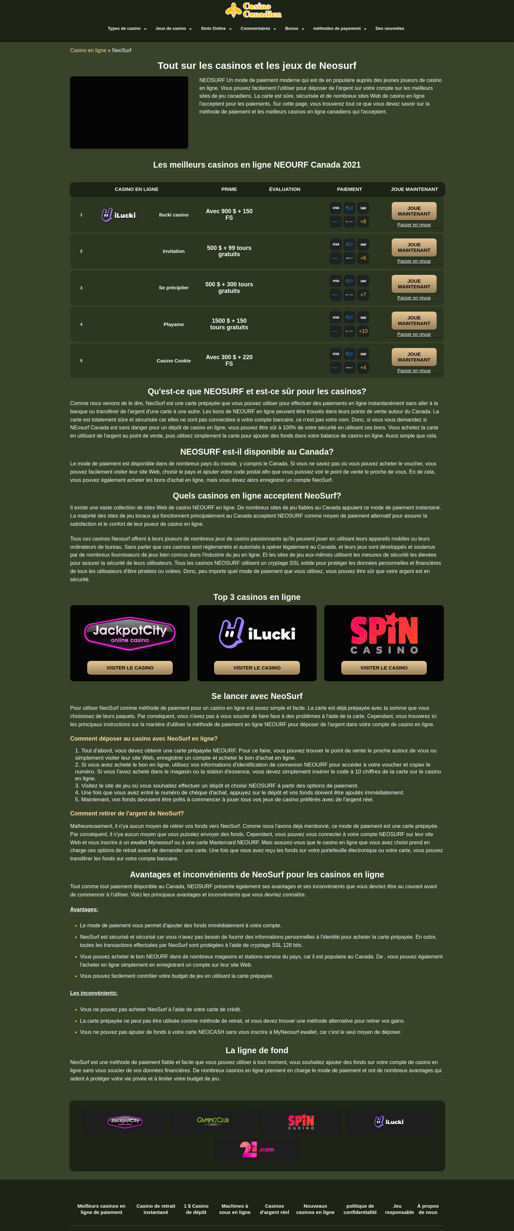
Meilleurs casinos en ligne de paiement (101, 1182)
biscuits (105, 1215)
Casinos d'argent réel (274, 1182)
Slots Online (216, 28)
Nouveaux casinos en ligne (315, 1182)
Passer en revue (414, 224)
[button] (130, 643)
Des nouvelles (385, 28)
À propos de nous (428, 1182)
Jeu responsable (397, 1182)
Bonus (290, 28)
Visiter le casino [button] (129, 668)
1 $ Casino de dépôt (196, 1182)
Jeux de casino (175, 28)
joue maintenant (415, 211)
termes (81, 1215)
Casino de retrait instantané (155, 1182)
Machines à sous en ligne (234, 1182)
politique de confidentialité (360, 1182)
